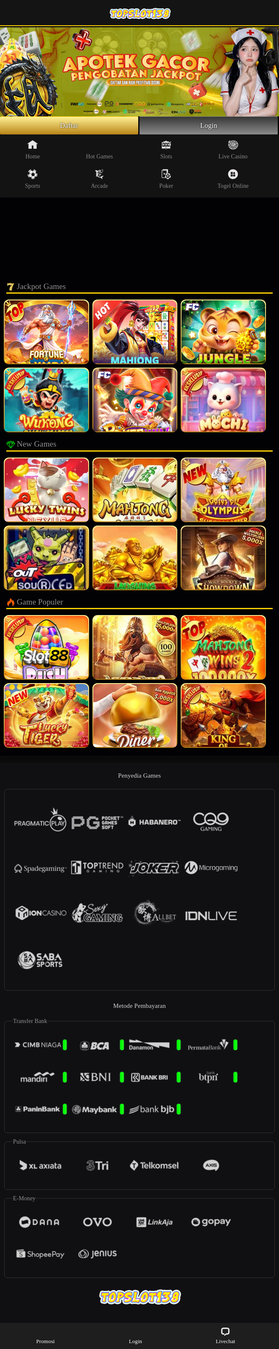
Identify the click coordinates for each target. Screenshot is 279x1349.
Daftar (69, 126)
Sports (32, 180)
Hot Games (99, 151)
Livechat (225, 1335)
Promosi (45, 1335)
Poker (166, 180)
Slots (166, 151)
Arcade (99, 180)
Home (32, 151)
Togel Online (232, 180)
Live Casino (232, 151)
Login (209, 126)
